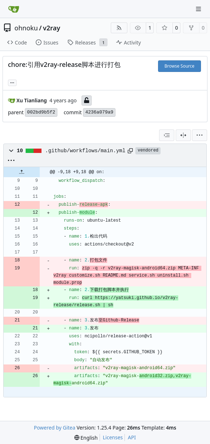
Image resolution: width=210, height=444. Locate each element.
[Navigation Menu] (199, 9)
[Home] (14, 9)
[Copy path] (130, 151)
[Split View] (183, 135)
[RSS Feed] (119, 27)
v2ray (51, 27)
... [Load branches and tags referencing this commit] (12, 82)
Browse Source (179, 66)
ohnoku (26, 27)
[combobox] (166, 135)
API (132, 437)
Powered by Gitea (54, 427)
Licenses (113, 437)
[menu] (199, 135)
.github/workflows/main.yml (85, 151)
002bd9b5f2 (41, 112)
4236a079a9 (99, 112)
